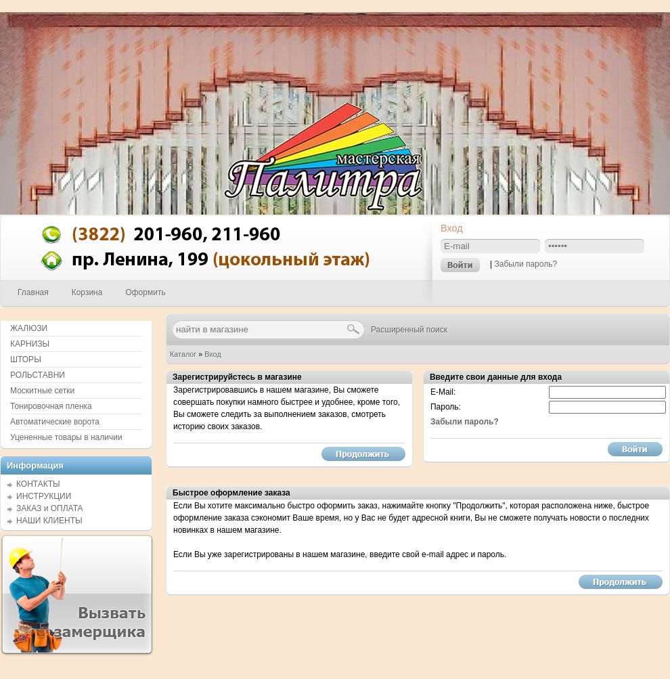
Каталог (183, 354)
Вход (212, 354)
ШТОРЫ (25, 359)
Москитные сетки (42, 390)
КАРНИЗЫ (29, 344)
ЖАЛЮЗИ (28, 328)
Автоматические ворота (54, 421)
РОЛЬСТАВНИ (37, 375)
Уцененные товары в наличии (66, 437)
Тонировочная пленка (51, 406)
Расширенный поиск (409, 329)
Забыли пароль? (525, 264)
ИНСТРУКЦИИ (43, 496)
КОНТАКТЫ (38, 484)
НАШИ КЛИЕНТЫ (49, 520)
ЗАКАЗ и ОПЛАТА (49, 508)
